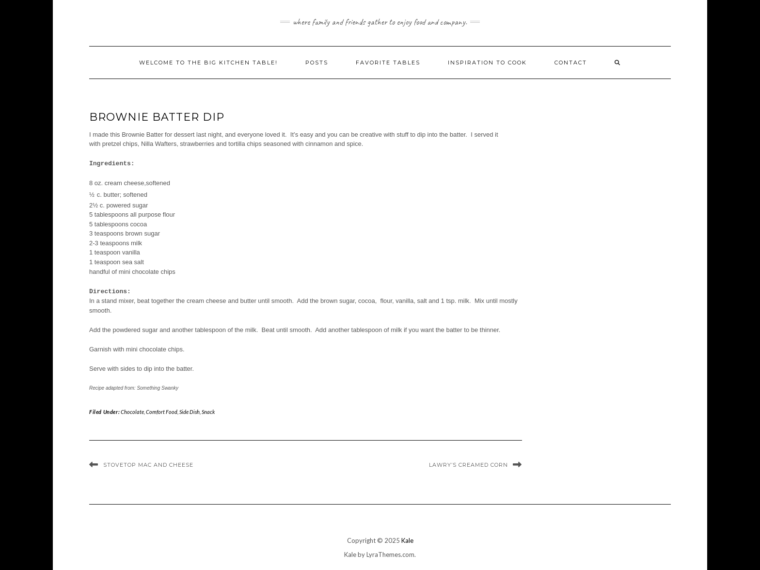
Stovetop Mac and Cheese (148, 464)
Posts (316, 62)
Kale (407, 540)
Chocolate (132, 412)
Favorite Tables (388, 62)
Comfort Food (161, 412)
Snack (208, 412)
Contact (570, 62)
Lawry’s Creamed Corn (468, 464)
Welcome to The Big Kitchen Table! (208, 62)
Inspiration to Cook (487, 62)
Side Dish (189, 412)
